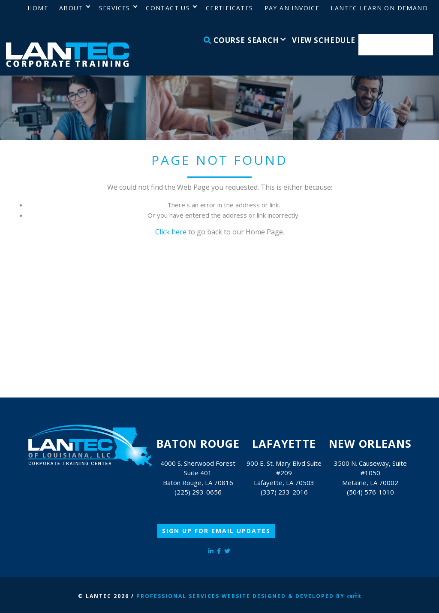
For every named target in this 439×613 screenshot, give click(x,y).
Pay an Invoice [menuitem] (292, 8)
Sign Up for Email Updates (216, 531)
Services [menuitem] (114, 8)
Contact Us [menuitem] (168, 8)
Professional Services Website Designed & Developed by (248, 596)
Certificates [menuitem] (229, 8)
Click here (170, 232)
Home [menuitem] (37, 8)
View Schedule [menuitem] (323, 40)
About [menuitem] (71, 8)
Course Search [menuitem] (241, 40)
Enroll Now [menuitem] (396, 45)
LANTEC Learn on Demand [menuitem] (379, 8)
